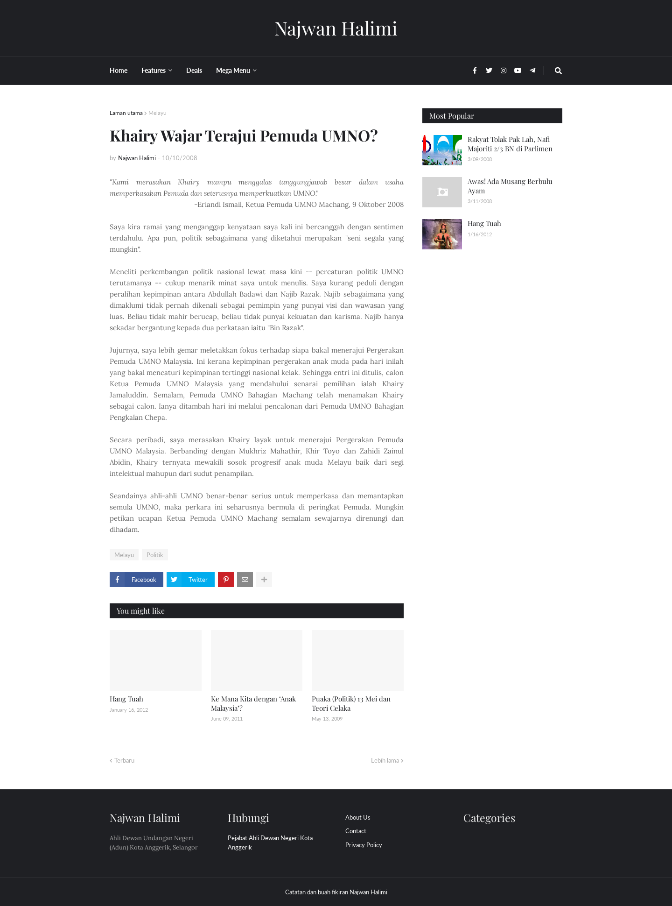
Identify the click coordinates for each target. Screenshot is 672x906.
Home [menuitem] (118, 70)
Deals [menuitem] (194, 70)
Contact (355, 831)
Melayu (157, 112)
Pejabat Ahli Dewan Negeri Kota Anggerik (270, 842)
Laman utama (126, 112)
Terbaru (124, 760)
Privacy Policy (363, 845)
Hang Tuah (126, 698)
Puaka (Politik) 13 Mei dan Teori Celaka (351, 703)
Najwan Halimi (336, 27)
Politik (155, 555)
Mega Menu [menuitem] (233, 70)
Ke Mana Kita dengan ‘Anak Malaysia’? (253, 703)
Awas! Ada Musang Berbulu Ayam (510, 186)
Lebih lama (385, 760)
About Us (358, 817)
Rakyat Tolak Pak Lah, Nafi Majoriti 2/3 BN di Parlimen (510, 143)
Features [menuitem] (153, 70)
